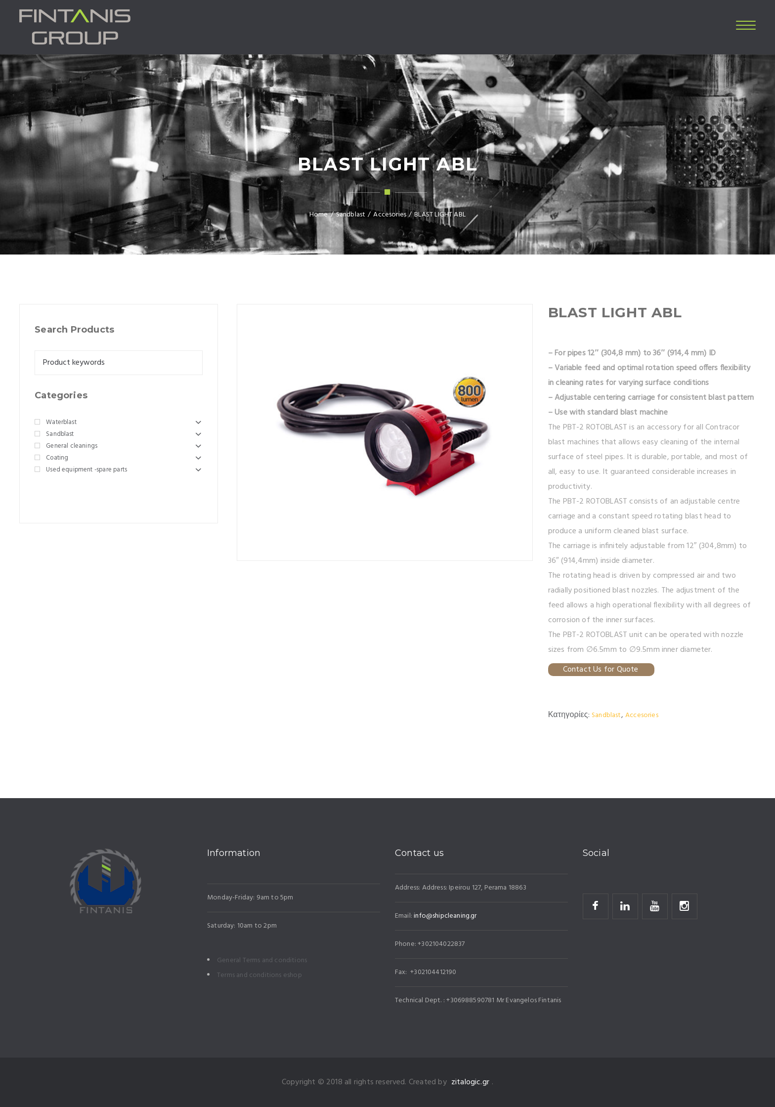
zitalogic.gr (470, 1082)
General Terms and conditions (262, 960)
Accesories (641, 715)
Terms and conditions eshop (259, 975)
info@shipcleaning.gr (445, 916)
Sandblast (606, 715)
